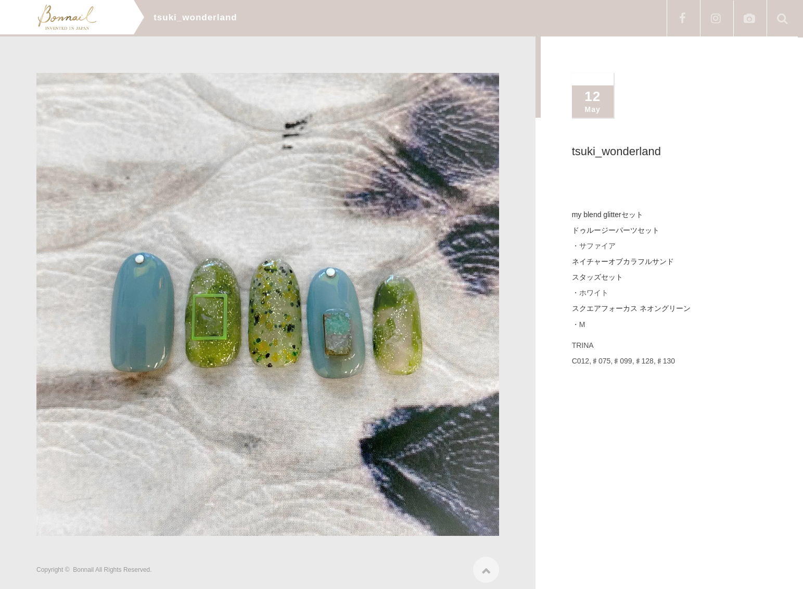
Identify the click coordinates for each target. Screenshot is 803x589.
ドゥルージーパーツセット (615, 230)
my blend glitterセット (607, 214)
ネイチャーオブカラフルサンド (623, 261)
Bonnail (83, 567)
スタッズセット (597, 277)
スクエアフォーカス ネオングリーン (631, 308)
